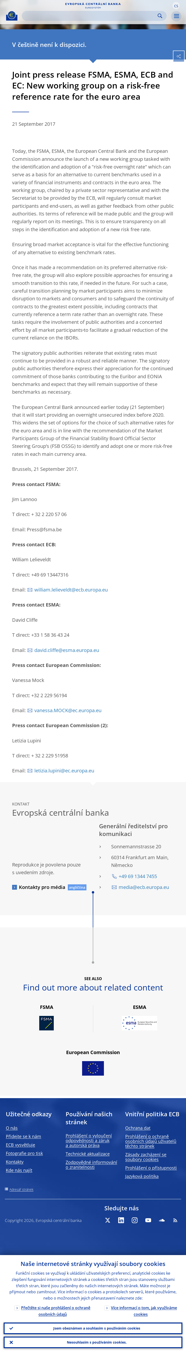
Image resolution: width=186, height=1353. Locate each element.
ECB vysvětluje (20, 1145)
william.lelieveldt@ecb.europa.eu (71, 589)
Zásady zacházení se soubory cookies (145, 1157)
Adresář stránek (21, 1189)
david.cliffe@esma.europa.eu (66, 650)
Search (160, 16)
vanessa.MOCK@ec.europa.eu (67, 710)
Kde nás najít (19, 1170)
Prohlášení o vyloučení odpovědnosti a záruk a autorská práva (89, 1140)
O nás (12, 1128)
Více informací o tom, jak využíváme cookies (144, 1311)
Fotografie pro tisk (24, 1153)
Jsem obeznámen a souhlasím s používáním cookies (96, 1328)
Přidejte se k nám (23, 1136)
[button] (176, 5)
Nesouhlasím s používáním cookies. (97, 1342)
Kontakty (14, 1162)
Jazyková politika (142, 1176)
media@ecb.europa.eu (144, 887)
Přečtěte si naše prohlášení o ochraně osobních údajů (55, 1311)
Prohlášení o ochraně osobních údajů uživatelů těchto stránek (150, 1141)
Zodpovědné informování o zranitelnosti (91, 1164)
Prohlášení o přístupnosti (151, 1168)
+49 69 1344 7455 (138, 876)
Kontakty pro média (42, 887)
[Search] (90, 16)
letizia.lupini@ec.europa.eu (64, 770)
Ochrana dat (137, 1128)
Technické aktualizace (88, 1154)
